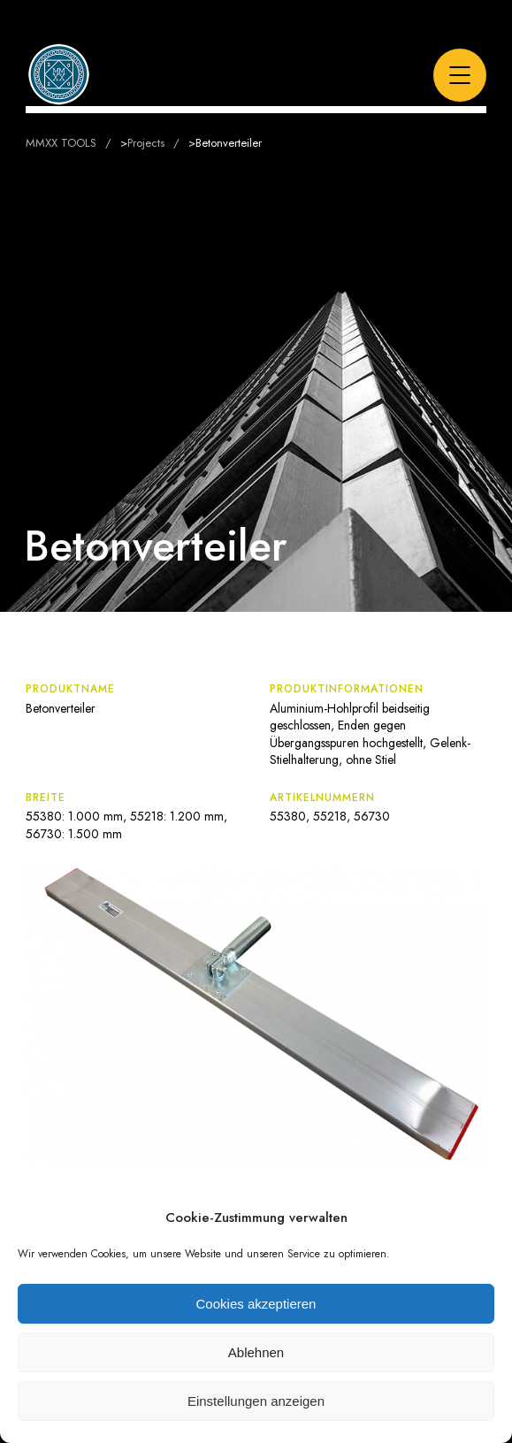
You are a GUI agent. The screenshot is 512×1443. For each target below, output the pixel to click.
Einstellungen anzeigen (256, 1401)
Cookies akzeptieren (256, 1303)
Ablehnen (256, 1352)
